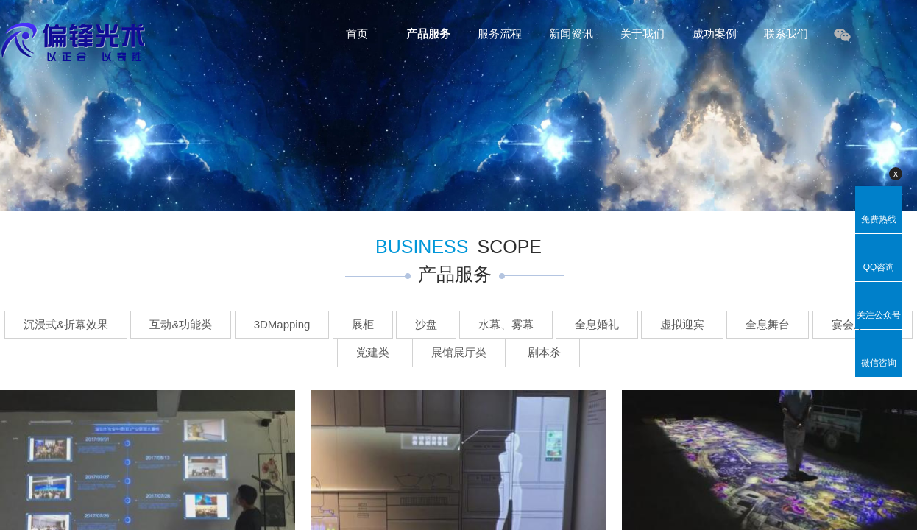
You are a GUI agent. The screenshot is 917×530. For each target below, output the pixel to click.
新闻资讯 (571, 33)
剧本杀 (544, 352)
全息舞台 (768, 324)
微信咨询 (878, 363)
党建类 (372, 352)
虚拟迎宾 (682, 324)
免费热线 (878, 219)
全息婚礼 (597, 324)
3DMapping (282, 324)
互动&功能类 (180, 324)
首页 (357, 33)
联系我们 (786, 33)
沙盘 (426, 324)
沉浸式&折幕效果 (66, 324)
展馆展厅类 (458, 352)
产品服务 (428, 33)
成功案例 (715, 33)
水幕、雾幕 (506, 324)
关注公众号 (879, 315)
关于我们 (642, 33)
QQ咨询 (879, 267)
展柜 (363, 324)
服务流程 (500, 33)
